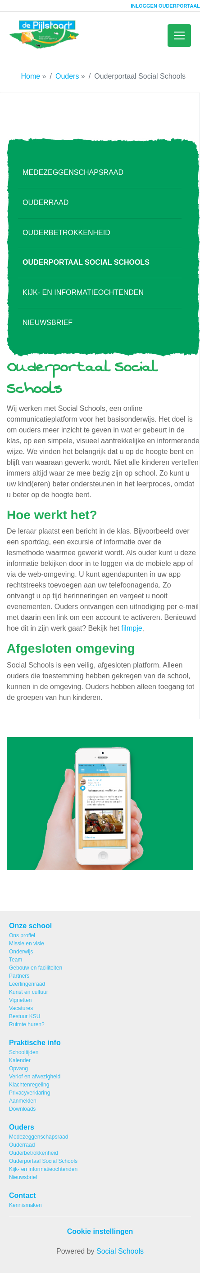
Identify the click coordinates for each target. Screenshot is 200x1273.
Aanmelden (22, 1101)
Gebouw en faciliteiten (35, 968)
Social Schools (120, 1251)
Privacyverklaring (29, 1093)
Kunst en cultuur (28, 992)
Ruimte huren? (27, 1024)
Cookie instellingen (100, 1231)
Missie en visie (26, 943)
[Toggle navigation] (179, 38)
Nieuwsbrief (48, 328)
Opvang (18, 1068)
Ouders (67, 82)
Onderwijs (21, 951)
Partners (19, 976)
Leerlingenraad (27, 984)
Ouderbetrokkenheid (66, 238)
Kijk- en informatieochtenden (83, 299)
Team (15, 960)
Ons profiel (22, 935)
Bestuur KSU (24, 1016)
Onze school (30, 926)
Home (30, 82)
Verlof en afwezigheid (34, 1076)
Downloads (22, 1109)
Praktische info (35, 1042)
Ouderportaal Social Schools (86, 268)
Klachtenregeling (29, 1085)
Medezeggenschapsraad (73, 178)
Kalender (20, 1060)
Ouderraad (45, 208)
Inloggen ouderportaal (165, 6)
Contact (22, 1195)
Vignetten (20, 1000)
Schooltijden (23, 1052)
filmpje (131, 634)
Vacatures (21, 1008)
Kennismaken (25, 1205)
